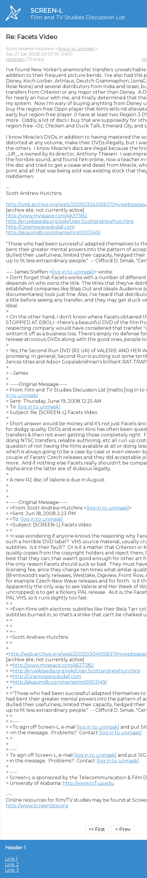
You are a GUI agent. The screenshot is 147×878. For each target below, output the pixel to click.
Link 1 (11, 859)
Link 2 (12, 864)
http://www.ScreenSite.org (37, 806)
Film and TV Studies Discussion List (78, 17)
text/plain (15, 59)
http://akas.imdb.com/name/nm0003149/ (53, 232)
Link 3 (12, 870)
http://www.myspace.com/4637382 (46, 216)
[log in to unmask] (76, 48)
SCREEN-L (47, 10)
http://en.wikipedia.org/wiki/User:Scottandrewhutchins (69, 221)
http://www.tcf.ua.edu (88, 783)
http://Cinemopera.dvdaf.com (40, 227)
